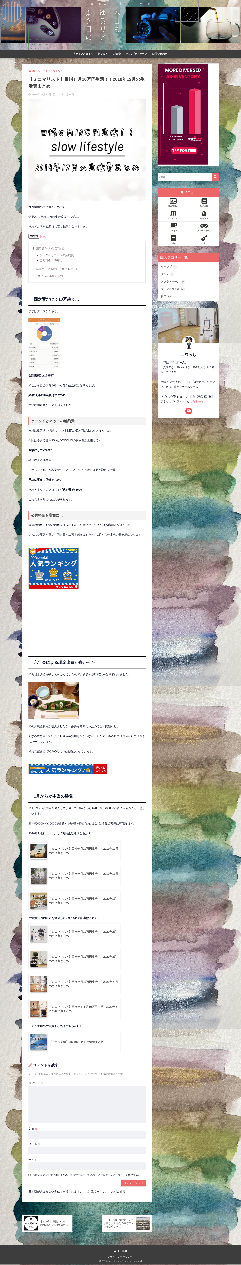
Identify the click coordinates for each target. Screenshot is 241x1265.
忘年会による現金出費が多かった (57, 268)
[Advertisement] (87, 622)
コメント (36, 1083)
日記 (173, 239)
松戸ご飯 (204, 202)
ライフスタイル (83, 53)
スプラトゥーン (136, 53)
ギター (204, 239)
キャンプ (204, 214)
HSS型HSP (173, 202)
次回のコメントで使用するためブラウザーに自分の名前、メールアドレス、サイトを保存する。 (87, 1175)
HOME (120, 1252)
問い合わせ (159, 53)
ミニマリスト (173, 214)
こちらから (196, 401)
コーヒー (173, 227)
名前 (33, 1128)
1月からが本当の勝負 (49, 275)
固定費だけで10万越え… (52, 248)
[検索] (215, 177)
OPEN (34, 236)
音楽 (117, 53)
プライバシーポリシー (120, 1257)
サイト (32, 1160)
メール (34, 1144)
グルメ (103, 53)
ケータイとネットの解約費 (57, 255)
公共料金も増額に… (52, 260)
